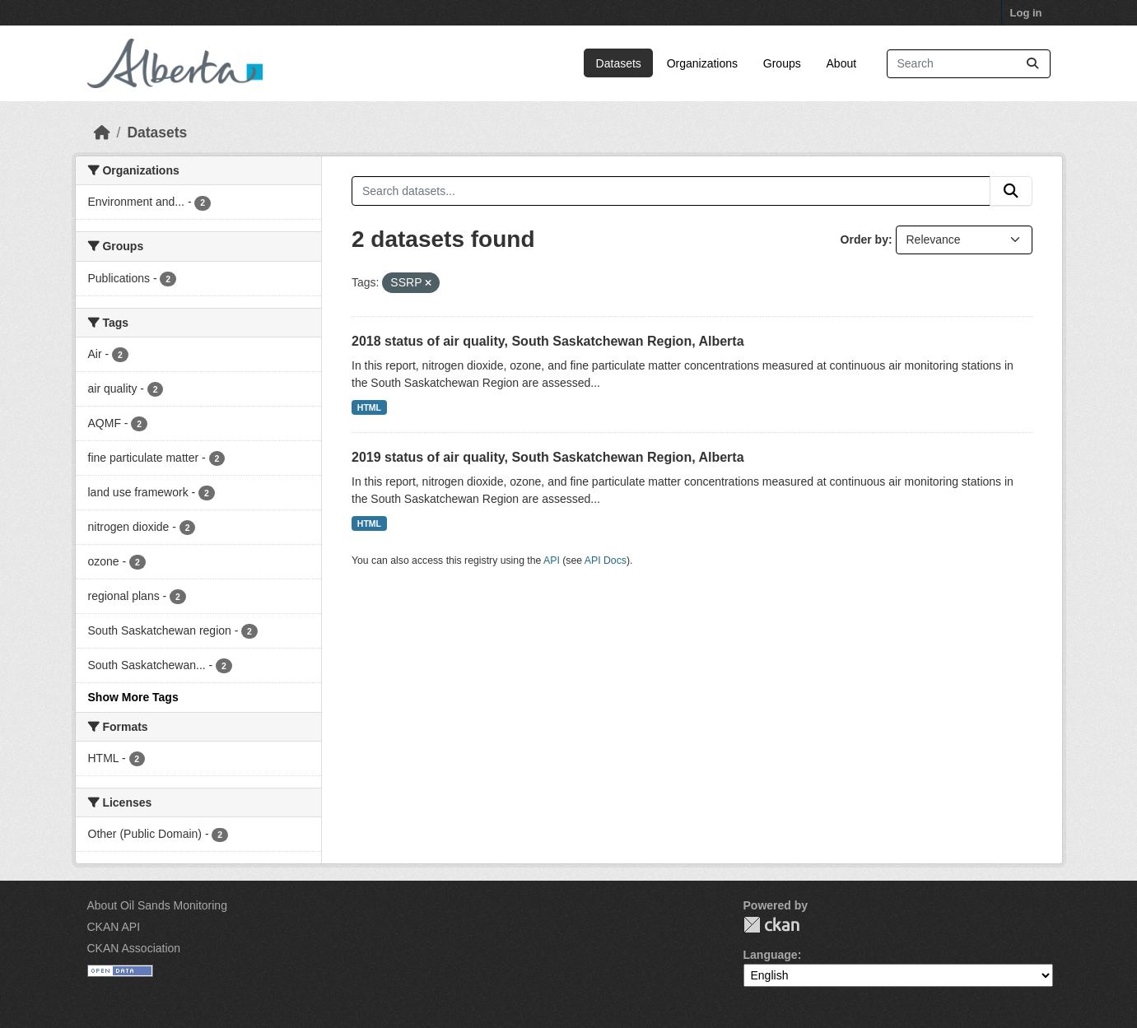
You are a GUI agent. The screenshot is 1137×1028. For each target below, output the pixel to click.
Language (770, 954)
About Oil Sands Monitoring (157, 905)
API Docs (606, 560)
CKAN (771, 924)
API (551, 560)
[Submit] (1032, 63)
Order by (864, 239)
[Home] (102, 132)
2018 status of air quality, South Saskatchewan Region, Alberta (548, 341)
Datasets (618, 63)
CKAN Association (134, 948)
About (842, 63)
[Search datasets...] (969, 63)
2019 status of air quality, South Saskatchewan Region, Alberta (548, 457)
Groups (782, 63)
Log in (1026, 13)
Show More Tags (133, 697)
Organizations (702, 63)
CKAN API (114, 926)
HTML (369, 407)
